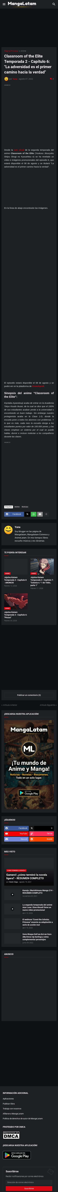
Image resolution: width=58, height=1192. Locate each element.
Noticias (25, 507)
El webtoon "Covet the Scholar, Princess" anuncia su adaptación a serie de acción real (38, 922)
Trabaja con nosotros (12, 1109)
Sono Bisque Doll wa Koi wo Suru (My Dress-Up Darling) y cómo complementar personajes (37, 937)
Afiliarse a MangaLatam (13, 1114)
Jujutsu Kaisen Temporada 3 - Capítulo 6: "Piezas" (15, 615)
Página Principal (11, 51)
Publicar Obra (9, 1104)
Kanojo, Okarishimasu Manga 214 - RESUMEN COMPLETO (38, 891)
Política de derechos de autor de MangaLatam (23, 1118)
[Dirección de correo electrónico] (29, 1182)
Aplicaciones (8, 1099)
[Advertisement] (29, 116)
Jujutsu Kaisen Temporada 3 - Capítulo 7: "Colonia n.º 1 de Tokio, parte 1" (41, 581)
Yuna (17, 527)
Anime (23, 51)
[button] (4, 4)
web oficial (19, 150)
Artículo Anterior (10, 705)
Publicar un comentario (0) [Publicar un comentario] (29, 695)
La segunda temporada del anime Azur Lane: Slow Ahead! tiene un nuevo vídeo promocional (37, 907)
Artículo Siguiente (47, 705)
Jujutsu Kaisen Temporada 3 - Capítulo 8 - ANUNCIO (15, 580)
